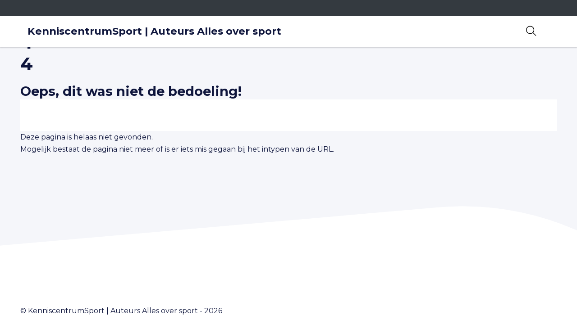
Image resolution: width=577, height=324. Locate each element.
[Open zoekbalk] (531, 31)
